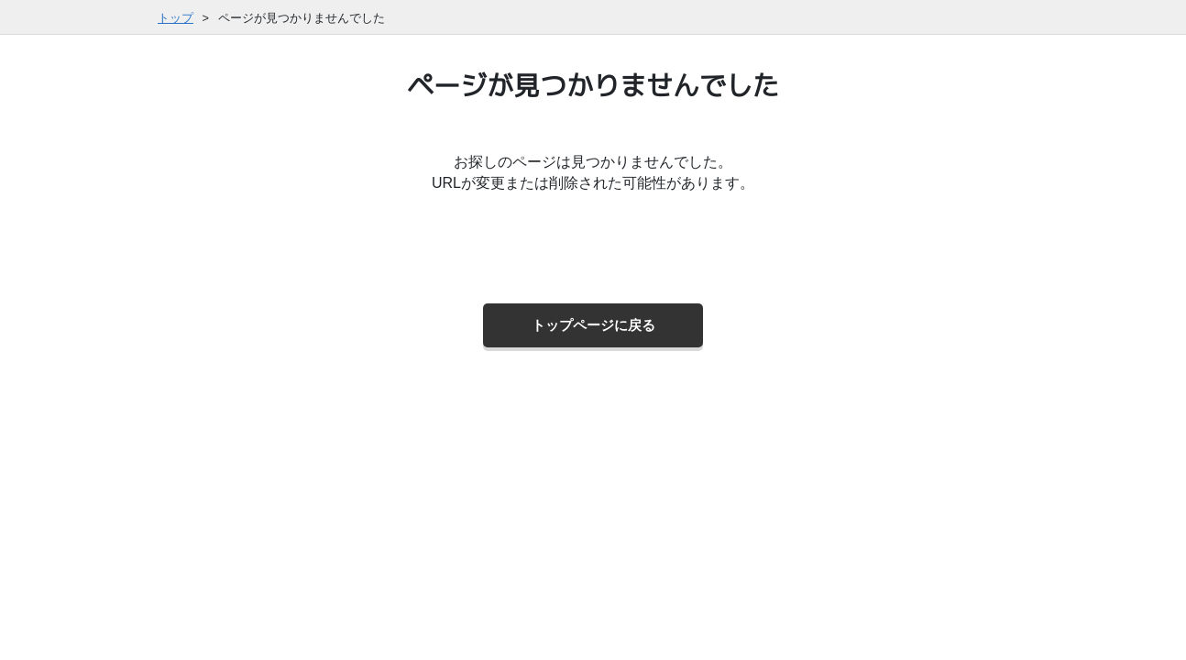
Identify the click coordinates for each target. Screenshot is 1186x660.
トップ (175, 18)
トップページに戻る (593, 325)
